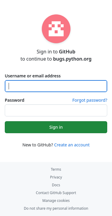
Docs (56, 185)
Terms (56, 169)
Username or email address (33, 76)
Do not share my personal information (56, 208)
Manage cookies (56, 200)
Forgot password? (89, 100)
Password (14, 100)
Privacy (56, 177)
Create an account (72, 145)
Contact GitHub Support (56, 192)
